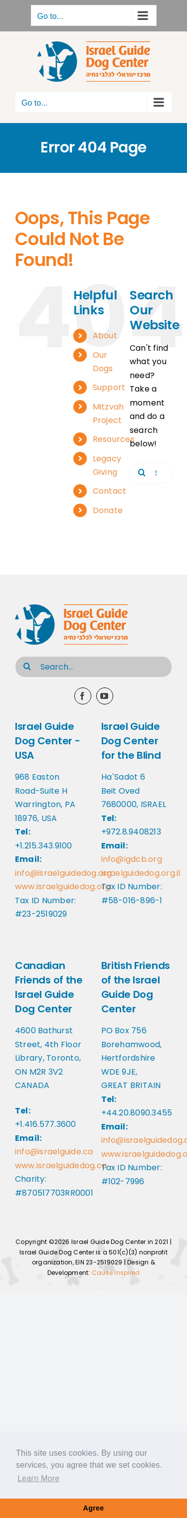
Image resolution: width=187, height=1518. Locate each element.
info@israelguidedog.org (63, 873)
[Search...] (93, 667)
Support (109, 387)
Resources (114, 439)
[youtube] (104, 696)
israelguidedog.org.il (141, 873)
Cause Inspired (116, 1272)
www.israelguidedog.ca (61, 1165)
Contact (110, 491)
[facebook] (82, 696)
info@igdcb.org (131, 859)
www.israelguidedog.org (62, 886)
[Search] (142, 472)
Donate (108, 510)
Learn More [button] (38, 1478)
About (105, 335)
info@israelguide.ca (54, 1151)
